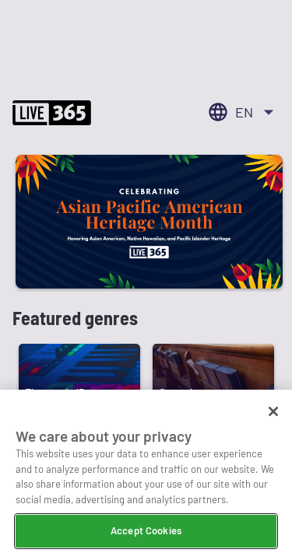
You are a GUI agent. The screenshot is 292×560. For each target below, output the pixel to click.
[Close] (273, 413)
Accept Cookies (146, 532)
